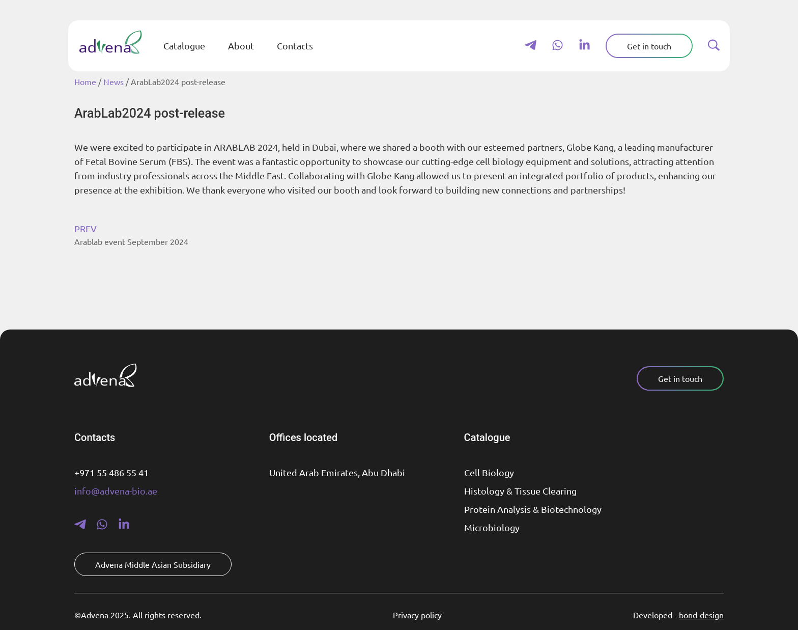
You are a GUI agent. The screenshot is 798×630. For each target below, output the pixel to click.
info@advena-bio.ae (115, 490)
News (113, 81)
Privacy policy (417, 615)
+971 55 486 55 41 (111, 472)
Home (85, 81)
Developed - (678, 615)
